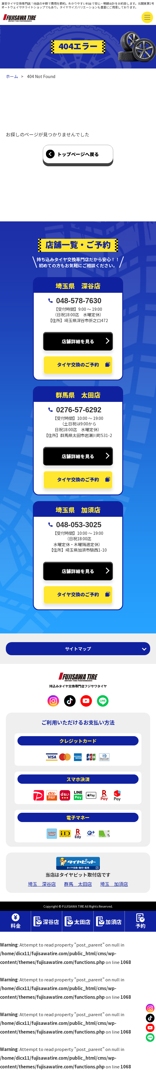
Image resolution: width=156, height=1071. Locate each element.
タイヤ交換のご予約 (78, 364)
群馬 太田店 (78, 883)
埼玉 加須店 (114, 883)
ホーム (12, 76)
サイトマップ (78, 649)
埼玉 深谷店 (42, 883)
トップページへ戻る (78, 154)
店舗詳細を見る (78, 341)
